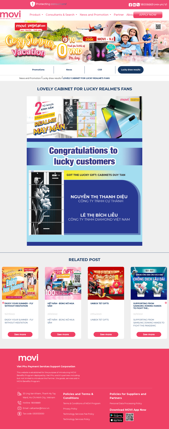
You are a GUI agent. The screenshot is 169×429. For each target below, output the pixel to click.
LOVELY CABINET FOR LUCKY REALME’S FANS (86, 78)
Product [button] (35, 14)
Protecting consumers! (48, 4)
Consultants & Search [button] (60, 14)
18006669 (150, 4)
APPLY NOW (147, 14)
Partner (119, 14)
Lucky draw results (51, 78)
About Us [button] (133, 14)
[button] (3, 302)
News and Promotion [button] (94, 14)
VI (165, 4)
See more (20, 334)
